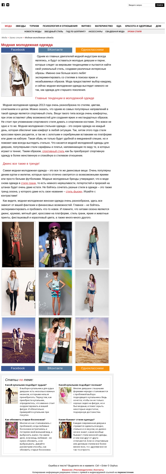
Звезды (21, 26)
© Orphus (113, 465)
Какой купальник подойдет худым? (26, 384)
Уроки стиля (134, 31)
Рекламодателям (83, 470)
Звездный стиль (53, 31)
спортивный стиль (53, 151)
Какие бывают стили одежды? (77, 419)
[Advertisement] (140, 61)
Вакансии (67, 470)
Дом (158, 26)
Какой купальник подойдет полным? (80, 384)
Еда (119, 26)
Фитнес (86, 26)
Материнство (104, 26)
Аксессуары (96, 31)
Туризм (34, 26)
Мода (8, 26)
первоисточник (126, 472)
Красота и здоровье (138, 26)
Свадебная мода (115, 31)
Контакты (99, 470)
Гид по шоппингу (76, 31)
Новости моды (32, 31)
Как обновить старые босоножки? (25, 419)
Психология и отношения (60, 26)
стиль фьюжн (74, 191)
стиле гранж (28, 183)
